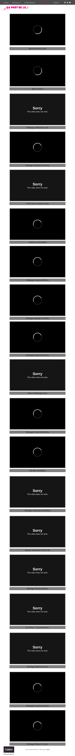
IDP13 (48, 749)
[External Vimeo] (37, 29)
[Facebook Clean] (65, 3)
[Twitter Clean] (70, 3)
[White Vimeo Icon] (67, 3)
